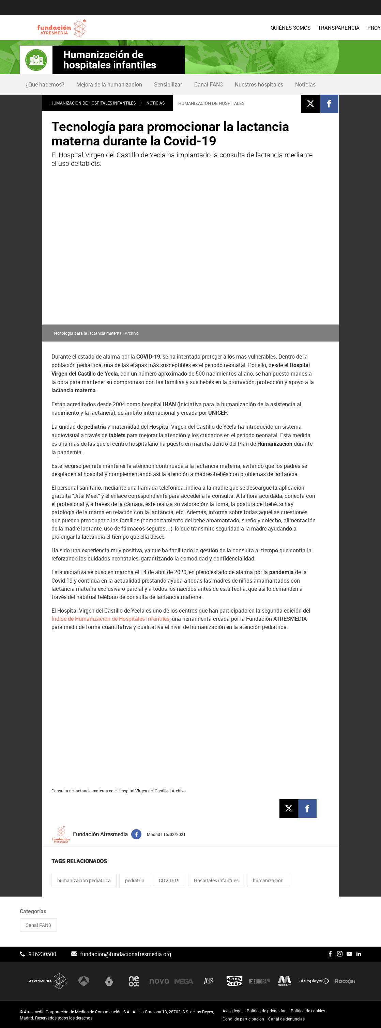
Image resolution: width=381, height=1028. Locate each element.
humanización (268, 880)
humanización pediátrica (84, 880)
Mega (184, 981)
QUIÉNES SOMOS (170, 27)
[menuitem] (170, 27)
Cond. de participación (243, 1019)
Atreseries (209, 981)
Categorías (33, 911)
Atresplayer (314, 981)
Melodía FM (284, 981)
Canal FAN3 (208, 84)
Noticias (305, 84)
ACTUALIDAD (345, 27)
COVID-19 (169, 880)
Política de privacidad (267, 1010)
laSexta (109, 981)
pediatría (134, 880)
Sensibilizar (168, 84)
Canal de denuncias (286, 1019)
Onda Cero (234, 981)
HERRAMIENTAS (303, 27)
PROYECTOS (261, 27)
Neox (134, 981)
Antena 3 (84, 981)
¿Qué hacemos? (45, 84)
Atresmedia (48, 981)
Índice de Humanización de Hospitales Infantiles (110, 618)
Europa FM (259, 981)
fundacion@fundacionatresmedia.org (125, 954)
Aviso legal (233, 1010)
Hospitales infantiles (216, 880)
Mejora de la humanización (109, 84)
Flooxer (345, 981)
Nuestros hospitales (259, 84)
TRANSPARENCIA (218, 27)
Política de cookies (308, 1010)
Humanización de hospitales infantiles (109, 60)
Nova (159, 981)
